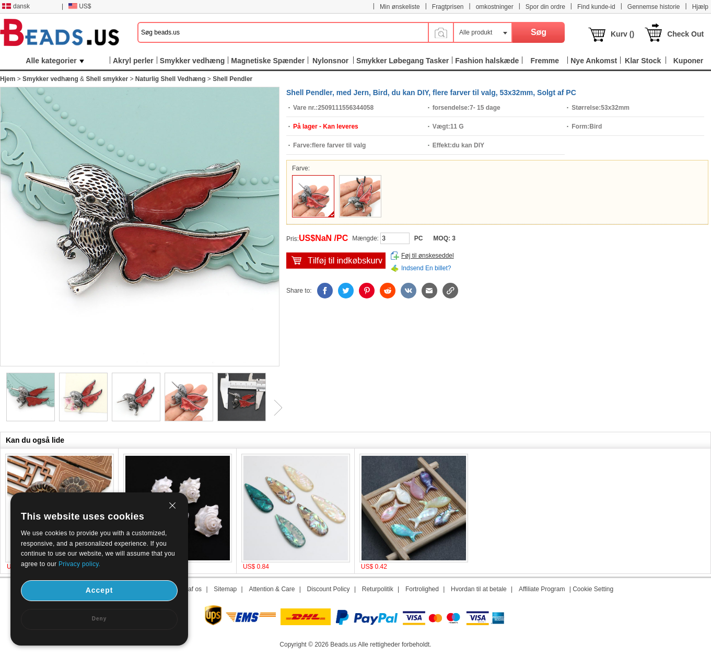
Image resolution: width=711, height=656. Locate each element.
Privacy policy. (79, 564)
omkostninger (495, 6)
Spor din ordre (545, 6)
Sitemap (225, 589)
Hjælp (700, 6)
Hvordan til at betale (479, 589)
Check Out (685, 34)
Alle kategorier (55, 60)
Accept (99, 590)
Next (274, 408)
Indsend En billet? (426, 268)
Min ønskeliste (400, 6)
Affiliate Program (542, 589)
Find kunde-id (596, 6)
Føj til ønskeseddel (427, 255)
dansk (16, 6)
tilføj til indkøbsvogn (336, 260)
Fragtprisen (448, 6)
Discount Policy (328, 589)
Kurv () (622, 34)
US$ (79, 6)
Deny (99, 619)
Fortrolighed (422, 589)
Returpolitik (377, 589)
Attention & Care (272, 589)
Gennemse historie (653, 6)
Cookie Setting (593, 589)
